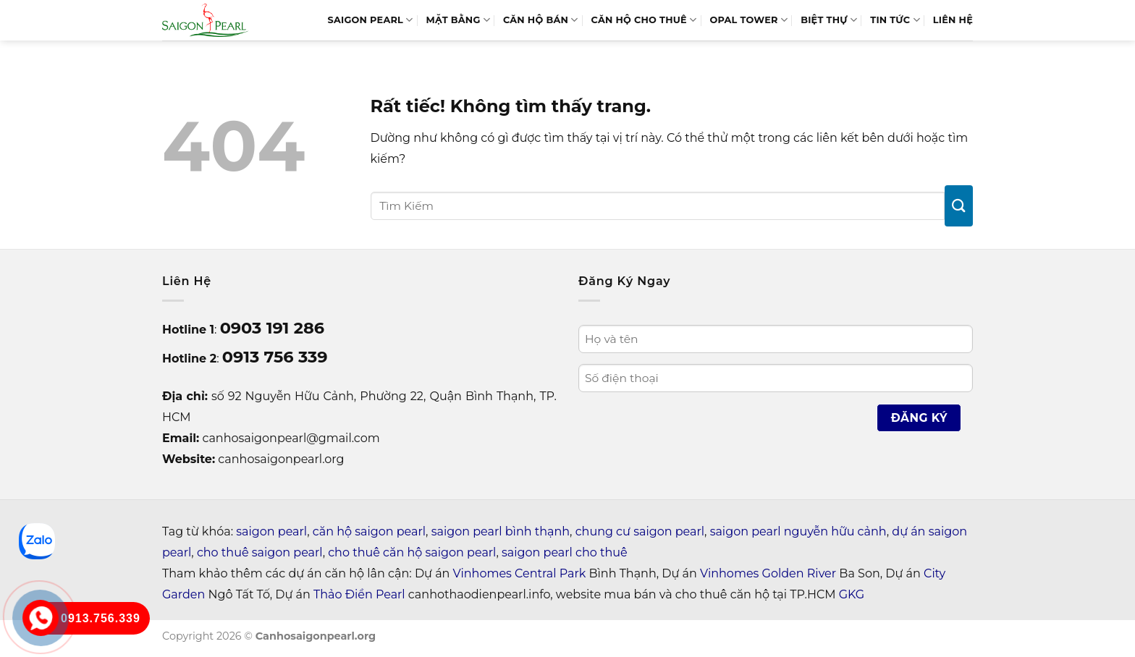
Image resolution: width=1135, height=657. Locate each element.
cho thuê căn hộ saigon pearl (412, 552)
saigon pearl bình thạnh (500, 531)
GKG (851, 594)
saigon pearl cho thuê (565, 552)
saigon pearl (271, 531)
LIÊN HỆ (953, 19)
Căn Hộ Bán (540, 20)
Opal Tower (748, 20)
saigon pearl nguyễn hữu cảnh (798, 531)
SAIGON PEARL (370, 20)
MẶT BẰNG (458, 20)
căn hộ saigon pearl (369, 531)
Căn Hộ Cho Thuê (644, 20)
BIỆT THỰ (829, 20)
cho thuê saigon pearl (260, 552)
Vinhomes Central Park (519, 573)
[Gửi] (959, 205)
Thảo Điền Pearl (359, 594)
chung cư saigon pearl (639, 531)
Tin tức (895, 20)
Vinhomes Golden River (768, 573)
